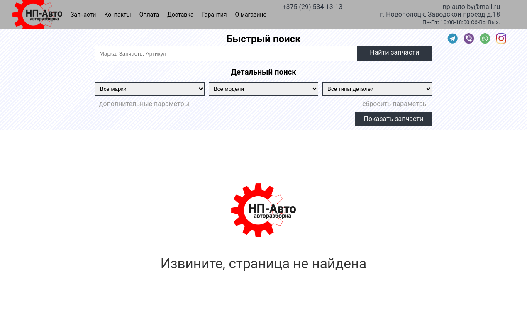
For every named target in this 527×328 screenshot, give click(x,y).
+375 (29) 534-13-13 (312, 6)
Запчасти (83, 14)
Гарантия (214, 14)
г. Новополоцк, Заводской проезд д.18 (440, 13)
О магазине (250, 14)
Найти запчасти (394, 52)
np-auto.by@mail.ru (471, 6)
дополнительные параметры (144, 104)
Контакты (117, 14)
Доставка (180, 14)
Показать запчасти (394, 119)
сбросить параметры (395, 104)
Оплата (149, 14)
